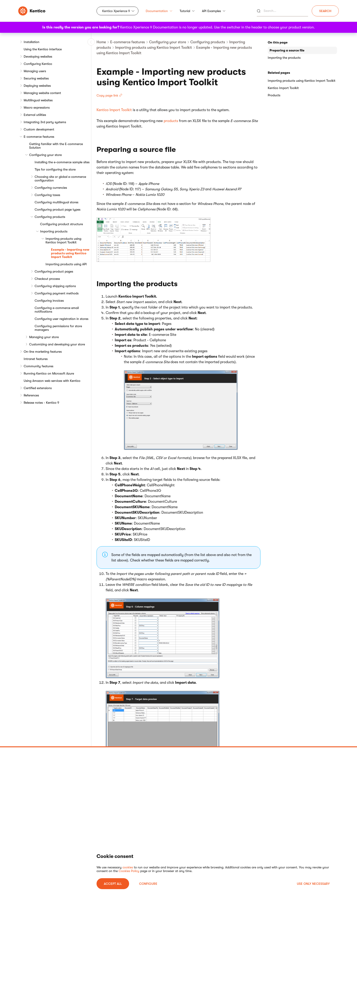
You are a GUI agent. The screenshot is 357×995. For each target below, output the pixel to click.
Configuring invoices (49, 300)
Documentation (159, 11)
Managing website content (42, 93)
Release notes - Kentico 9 (41, 402)
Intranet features (36, 359)
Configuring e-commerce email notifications (57, 309)
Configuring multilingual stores (56, 202)
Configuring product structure (61, 224)
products (171, 121)
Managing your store (44, 337)
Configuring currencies (51, 187)
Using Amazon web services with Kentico (52, 381)
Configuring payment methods (57, 293)
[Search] (282, 10)
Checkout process (47, 279)
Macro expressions (37, 107)
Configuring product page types (57, 209)
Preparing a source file (287, 50)
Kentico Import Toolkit (114, 110)
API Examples (213, 11)
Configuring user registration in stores (61, 319)
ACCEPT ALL (113, 883)
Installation (31, 42)
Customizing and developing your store (57, 344)
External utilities (35, 115)
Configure (148, 883)
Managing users (35, 71)
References (31, 395)
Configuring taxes (47, 195)
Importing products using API (66, 264)
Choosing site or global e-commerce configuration (60, 178)
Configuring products (50, 217)
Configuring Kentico (38, 64)
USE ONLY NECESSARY (313, 883)
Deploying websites (37, 85)
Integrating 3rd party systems (45, 122)
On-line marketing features (43, 351)
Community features (38, 366)
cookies (127, 867)
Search (325, 11)
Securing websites (36, 78)
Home (101, 42)
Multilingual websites (38, 100)
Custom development (39, 129)
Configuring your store (45, 155)
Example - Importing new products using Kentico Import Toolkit (70, 253)
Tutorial (187, 11)
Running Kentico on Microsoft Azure (49, 373)
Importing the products (284, 57)
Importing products (53, 231)
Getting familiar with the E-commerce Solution (56, 145)
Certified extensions (38, 388)
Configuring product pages (54, 271)
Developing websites (38, 56)
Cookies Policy (129, 871)
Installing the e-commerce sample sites (62, 162)
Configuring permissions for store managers (58, 328)
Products (274, 95)
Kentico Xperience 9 (116, 11)
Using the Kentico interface (43, 49)
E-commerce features (39, 136)
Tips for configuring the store (55, 169)
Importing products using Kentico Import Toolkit (63, 240)
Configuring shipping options (55, 286)
